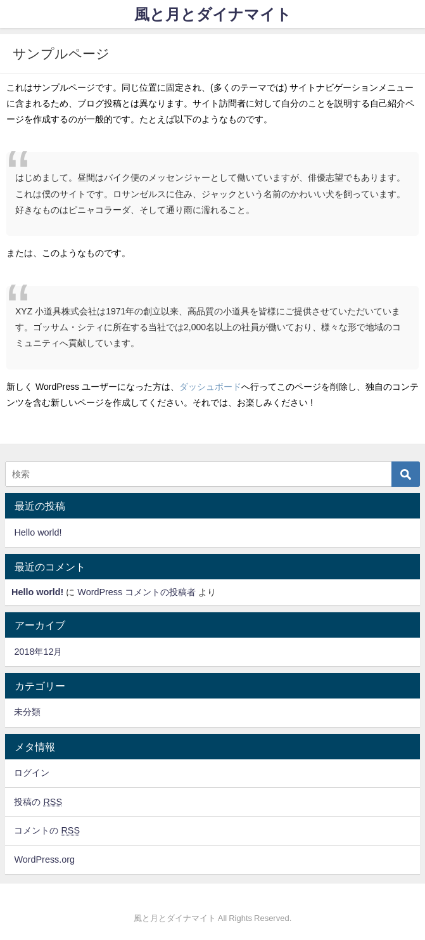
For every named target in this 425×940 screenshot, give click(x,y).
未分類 (27, 711)
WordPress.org (44, 859)
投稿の (38, 801)
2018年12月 (38, 651)
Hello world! (37, 532)
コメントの (47, 830)
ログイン (31, 772)
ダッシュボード (210, 386)
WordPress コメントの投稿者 (136, 592)
